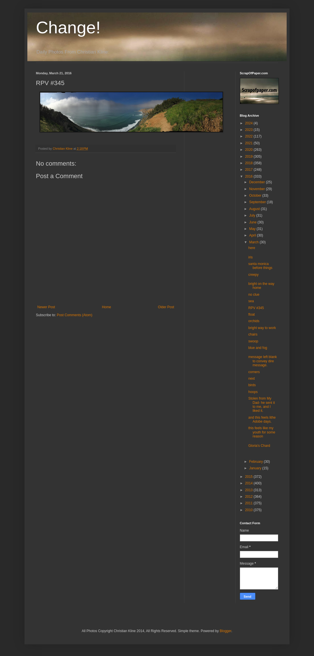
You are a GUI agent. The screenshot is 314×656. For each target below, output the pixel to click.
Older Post (166, 307)
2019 (249, 157)
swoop (253, 341)
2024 (249, 123)
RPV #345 (256, 308)
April (253, 235)
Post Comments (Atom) (74, 315)
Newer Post (46, 307)
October (255, 196)
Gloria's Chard (259, 446)
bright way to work (262, 328)
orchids (253, 321)
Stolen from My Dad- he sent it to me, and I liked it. (261, 404)
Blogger (225, 631)
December (257, 182)
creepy (253, 275)
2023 (249, 130)
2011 (249, 503)
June (253, 222)
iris (250, 257)
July (252, 215)
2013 (249, 490)
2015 (249, 477)
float (251, 314)
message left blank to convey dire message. (262, 361)
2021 (249, 143)
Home (106, 307)
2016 (249, 176)
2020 (249, 150)
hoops (253, 392)
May (252, 229)
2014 (249, 483)
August (255, 209)
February (256, 462)
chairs (252, 334)
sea (251, 301)
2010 (249, 510)
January (255, 468)
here (251, 248)
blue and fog (257, 348)
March (254, 242)
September (258, 202)
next (251, 379)
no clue (253, 295)
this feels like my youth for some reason (261, 432)
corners (254, 372)
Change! (68, 27)
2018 (249, 163)
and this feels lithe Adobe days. (262, 419)
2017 (249, 170)
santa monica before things (260, 266)
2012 (249, 497)
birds (252, 385)
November (257, 189)
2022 (249, 136)
